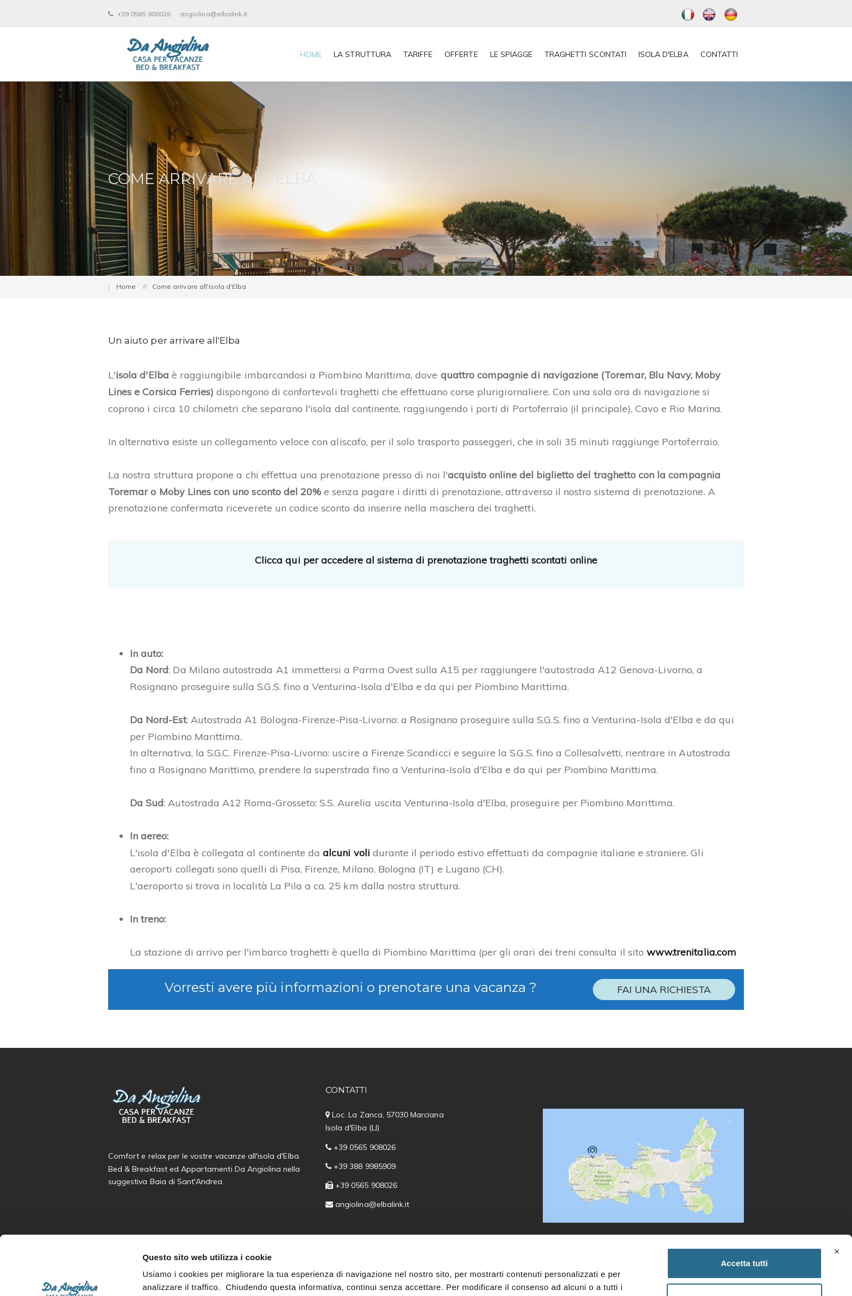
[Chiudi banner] (837, 1196)
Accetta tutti (744, 1207)
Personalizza (744, 1243)
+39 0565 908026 (139, 14)
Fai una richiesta (664, 989)
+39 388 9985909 (365, 1166)
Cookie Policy (432, 1244)
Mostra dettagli (171, 1274)
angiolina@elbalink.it (213, 14)
